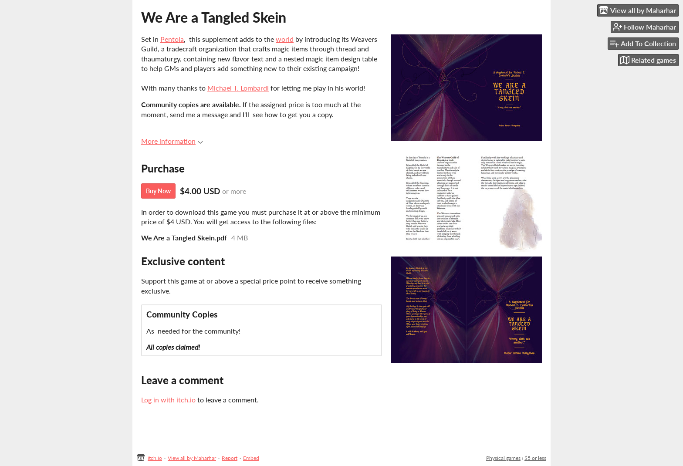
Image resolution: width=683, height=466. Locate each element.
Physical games (503, 458)
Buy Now (158, 191)
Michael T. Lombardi (238, 88)
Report (229, 458)
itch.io (155, 458)
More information (172, 141)
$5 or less (535, 458)
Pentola (172, 39)
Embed (251, 458)
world (285, 39)
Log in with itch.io (168, 399)
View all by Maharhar (192, 458)
